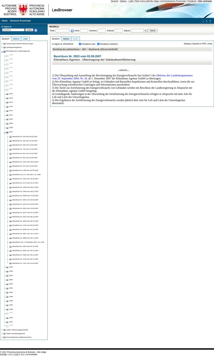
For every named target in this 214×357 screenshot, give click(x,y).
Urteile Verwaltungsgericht (15, 333)
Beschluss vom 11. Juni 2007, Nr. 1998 (26, 174)
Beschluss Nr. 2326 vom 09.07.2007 (25, 187)
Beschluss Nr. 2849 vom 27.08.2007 (25, 195)
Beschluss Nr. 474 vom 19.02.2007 (25, 166)
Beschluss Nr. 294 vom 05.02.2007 (25, 136)
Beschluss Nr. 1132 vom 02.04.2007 (25, 225)
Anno (77, 30)
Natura (127, 30)
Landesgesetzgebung (14, 47)
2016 (11, 94)
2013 (11, 106)
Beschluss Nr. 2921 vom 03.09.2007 (25, 200)
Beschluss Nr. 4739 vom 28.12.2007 (25, 259)
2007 (84, 49)
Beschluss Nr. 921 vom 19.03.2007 (25, 153)
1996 (11, 309)
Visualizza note (88, 44)
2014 (11, 102)
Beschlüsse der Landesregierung (66, 49)
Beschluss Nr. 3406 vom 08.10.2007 (25, 221)
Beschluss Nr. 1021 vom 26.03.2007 (25, 162)
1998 (11, 301)
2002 (11, 284)
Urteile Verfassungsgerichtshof (17, 330)
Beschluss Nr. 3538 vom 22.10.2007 (25, 229)
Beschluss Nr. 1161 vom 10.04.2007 (25, 263)
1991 (11, 322)
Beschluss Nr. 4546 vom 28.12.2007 (25, 250)
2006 (11, 267)
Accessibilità (31, 354)
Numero (93, 30)
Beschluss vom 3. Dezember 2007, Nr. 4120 (28, 242)
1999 (11, 296)
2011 (11, 115)
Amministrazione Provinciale (173, 1)
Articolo (110, 30)
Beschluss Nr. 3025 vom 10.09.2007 (25, 208)
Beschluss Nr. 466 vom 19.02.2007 (25, 145)
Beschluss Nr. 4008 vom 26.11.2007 (25, 238)
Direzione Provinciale (20, 21)
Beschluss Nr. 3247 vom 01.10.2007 (25, 212)
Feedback (191, 1)
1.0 (5, 354)
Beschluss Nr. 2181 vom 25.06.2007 (25, 179)
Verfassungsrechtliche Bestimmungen (19, 44)
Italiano (123, 1)
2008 (11, 127)
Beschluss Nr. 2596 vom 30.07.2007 (25, 191)
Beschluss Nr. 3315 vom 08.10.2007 (25, 217)
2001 (11, 288)
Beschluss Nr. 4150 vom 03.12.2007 (25, 246)
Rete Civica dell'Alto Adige (147, 1)
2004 (11, 275)
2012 (11, 110)
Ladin (130, 1)
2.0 (18, 354)
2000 (11, 292)
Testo (52, 30)
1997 (11, 305)
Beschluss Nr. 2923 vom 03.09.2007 (103, 49)
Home (5, 21)
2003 (11, 280)
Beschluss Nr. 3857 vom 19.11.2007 (25, 233)
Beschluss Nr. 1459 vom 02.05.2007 (25, 170)
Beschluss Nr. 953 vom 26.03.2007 (25, 157)
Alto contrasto (205, 1)
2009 (11, 123)
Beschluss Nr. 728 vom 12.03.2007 (25, 149)
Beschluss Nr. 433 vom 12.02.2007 (25, 141)
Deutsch (114, 1)
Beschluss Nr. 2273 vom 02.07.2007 (25, 183)
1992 (11, 318)
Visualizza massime (109, 44)
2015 (11, 98)
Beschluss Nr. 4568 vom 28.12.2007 (25, 255)
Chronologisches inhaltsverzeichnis (18, 337)
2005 (11, 271)
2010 (11, 119)
